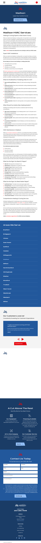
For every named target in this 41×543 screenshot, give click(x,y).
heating (18, 202)
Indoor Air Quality (20, 492)
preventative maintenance (12, 132)
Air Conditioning (20, 490)
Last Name (23, 426)
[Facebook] (16, 500)
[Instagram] (24, 500)
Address (5, 433)
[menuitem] (20, 230)
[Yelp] (21, 500)
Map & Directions (20, 482)
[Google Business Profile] (19, 500)
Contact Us (20, 494)
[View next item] (22, 339)
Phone (5, 430)
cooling (23, 202)
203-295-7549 (20, 473)
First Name (6, 426)
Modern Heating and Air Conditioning (11, 71)
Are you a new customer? (8, 437)
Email (22, 430)
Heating (20, 488)
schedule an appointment (11, 216)
